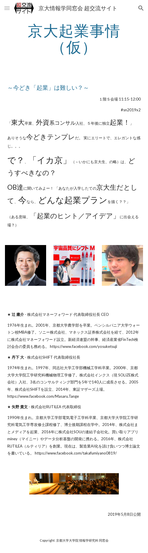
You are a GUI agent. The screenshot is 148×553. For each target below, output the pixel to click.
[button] (7, 8)
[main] (74, 38)
